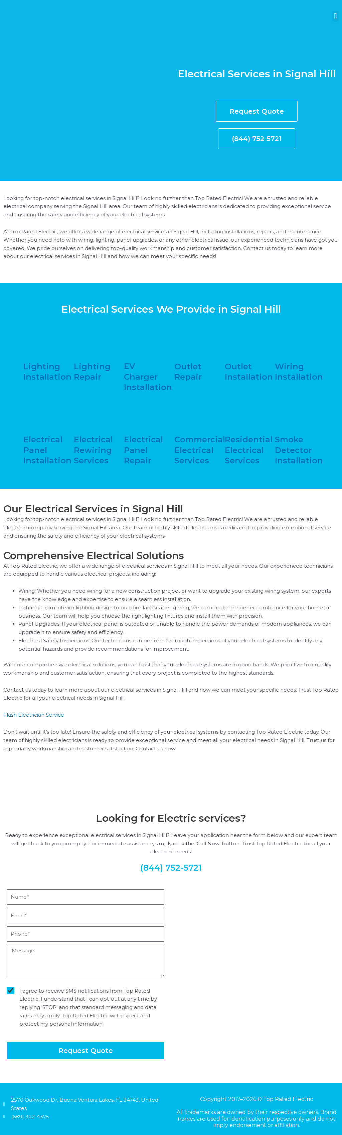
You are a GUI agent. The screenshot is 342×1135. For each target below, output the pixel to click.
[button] (335, 16)
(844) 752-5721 (171, 868)
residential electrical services (249, 450)
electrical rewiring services (93, 450)
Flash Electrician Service (33, 715)
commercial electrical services (199, 450)
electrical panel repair (143, 450)
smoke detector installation (299, 450)
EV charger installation (148, 376)
